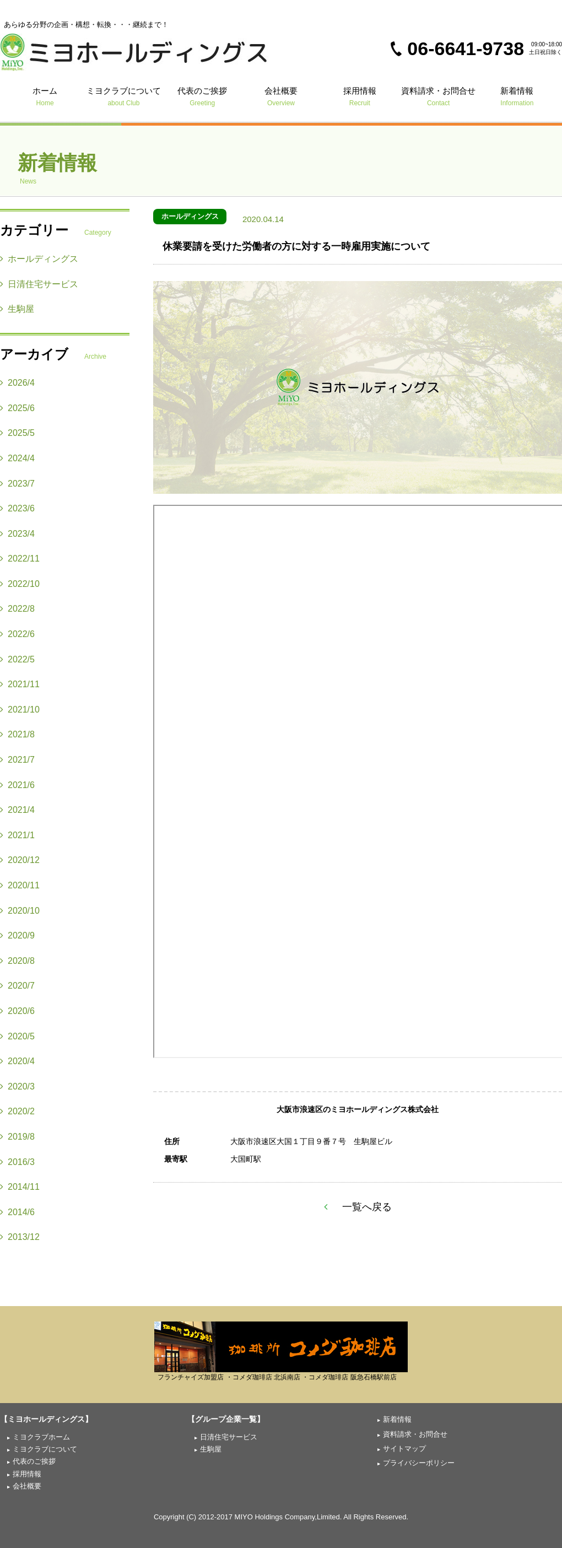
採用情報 (359, 96)
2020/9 (17, 935)
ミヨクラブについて (123, 96)
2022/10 (20, 584)
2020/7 (17, 985)
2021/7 (17, 759)
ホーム (45, 96)
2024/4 (17, 458)
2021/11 (20, 684)
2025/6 (17, 408)
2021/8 (17, 734)
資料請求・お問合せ (438, 96)
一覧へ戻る (358, 1206)
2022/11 (20, 558)
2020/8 (17, 961)
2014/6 (17, 1212)
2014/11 (20, 1186)
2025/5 (17, 433)
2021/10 (20, 709)
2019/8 (17, 1136)
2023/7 (17, 483)
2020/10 (20, 910)
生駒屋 (17, 309)
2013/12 (20, 1237)
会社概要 (281, 96)
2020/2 (17, 1111)
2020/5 (17, 1036)
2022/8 (17, 608)
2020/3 (17, 1086)
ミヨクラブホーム (41, 1437)
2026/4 (17, 382)
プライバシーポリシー (419, 1463)
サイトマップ (404, 1448)
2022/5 (17, 659)
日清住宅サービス (39, 284)
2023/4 (17, 533)
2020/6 (17, 1011)
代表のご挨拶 (202, 96)
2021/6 (17, 785)
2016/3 (17, 1162)
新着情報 (517, 96)
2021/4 (17, 810)
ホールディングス (190, 216)
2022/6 (17, 634)
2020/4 (17, 1061)
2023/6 (17, 508)
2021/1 (17, 835)
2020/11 (20, 885)
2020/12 (20, 860)
